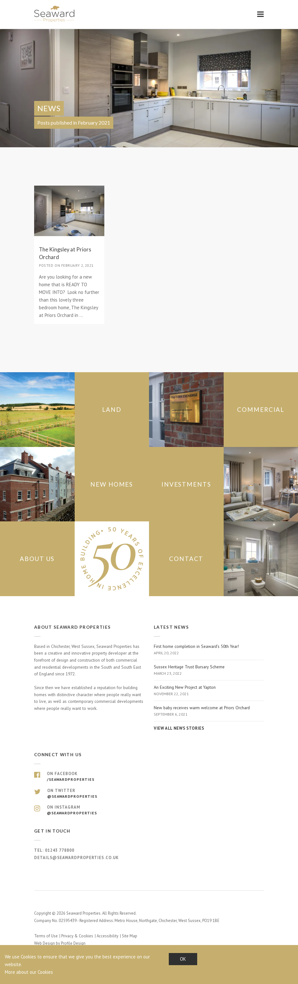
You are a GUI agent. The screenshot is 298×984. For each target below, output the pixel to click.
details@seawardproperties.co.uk (76, 857)
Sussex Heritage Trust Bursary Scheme (209, 670)
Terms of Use (46, 936)
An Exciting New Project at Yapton (209, 690)
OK (183, 959)
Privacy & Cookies (77, 936)
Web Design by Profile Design (60, 943)
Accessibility (107, 936)
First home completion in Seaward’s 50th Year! (209, 649)
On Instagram (149, 810)
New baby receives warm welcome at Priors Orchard (209, 711)
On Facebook (149, 776)
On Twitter (149, 793)
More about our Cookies (29, 972)
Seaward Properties (55, 14)
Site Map (129, 936)
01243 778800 (59, 850)
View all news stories (179, 728)
